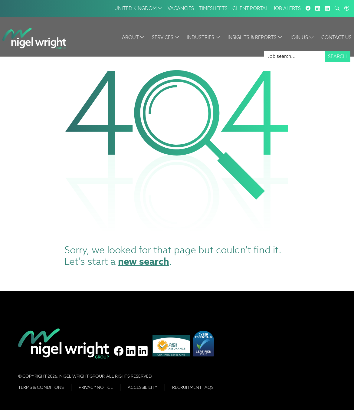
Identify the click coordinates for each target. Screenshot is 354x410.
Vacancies (181, 8)
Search (337, 56)
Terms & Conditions (41, 387)
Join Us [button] (302, 37)
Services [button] (165, 37)
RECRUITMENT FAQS (193, 387)
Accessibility (142, 387)
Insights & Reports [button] (255, 37)
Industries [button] (203, 37)
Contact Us (336, 37)
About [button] (133, 37)
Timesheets (213, 8)
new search (143, 261)
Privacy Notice (96, 387)
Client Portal (250, 8)
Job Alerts (287, 8)
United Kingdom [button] (138, 8)
